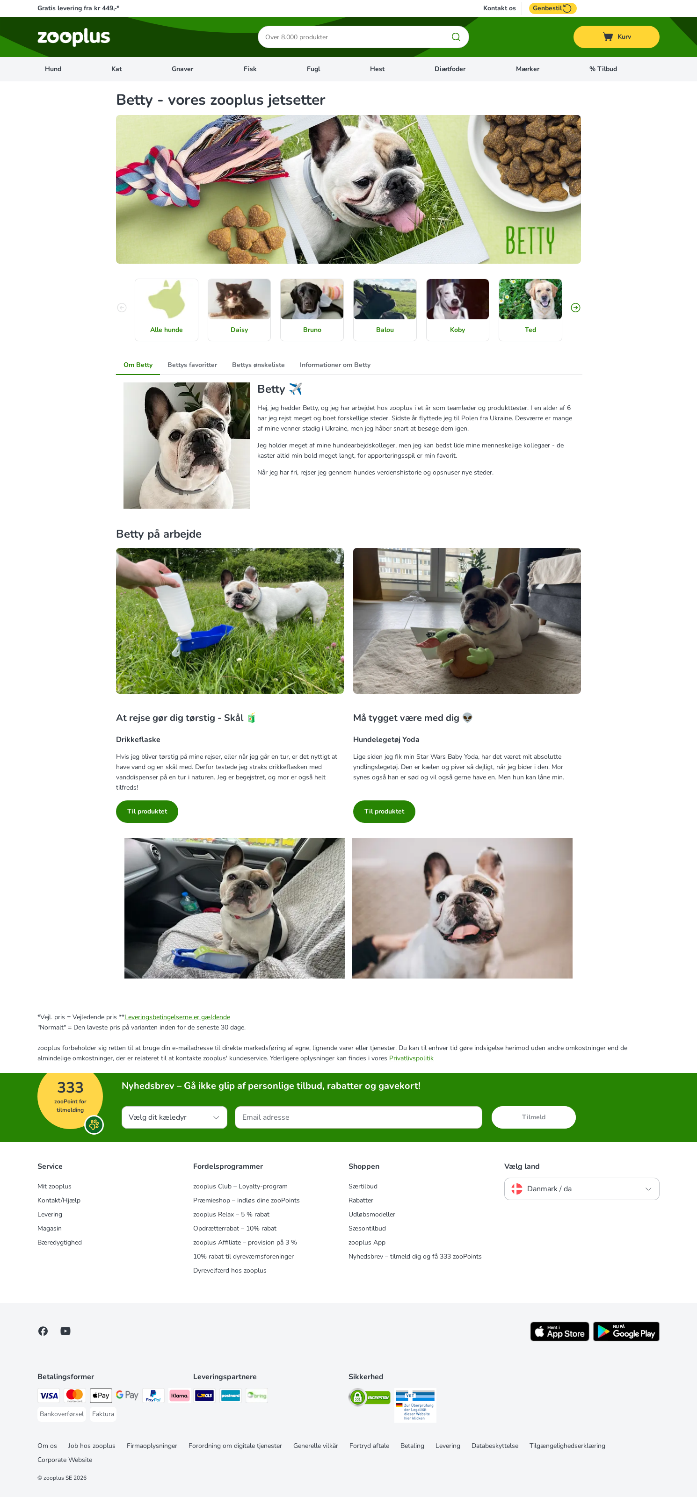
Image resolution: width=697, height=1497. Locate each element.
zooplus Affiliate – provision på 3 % (245, 1242)
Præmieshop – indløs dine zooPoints (246, 1200)
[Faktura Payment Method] (103, 1414)
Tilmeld (533, 1117)
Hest (377, 69)
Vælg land (522, 1166)
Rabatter (360, 1200)
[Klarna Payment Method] (179, 1397)
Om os (47, 1445)
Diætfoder (450, 69)
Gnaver (182, 69)
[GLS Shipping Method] (204, 1397)
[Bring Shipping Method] (257, 1397)
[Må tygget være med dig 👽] (467, 624)
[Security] (369, 1399)
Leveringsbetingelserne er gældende (177, 1017)
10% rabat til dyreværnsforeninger (243, 1256)
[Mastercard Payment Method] (75, 1397)
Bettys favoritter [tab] (192, 364)
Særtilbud (363, 1186)
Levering (49, 1214)
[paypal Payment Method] (153, 1397)
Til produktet (147, 811)
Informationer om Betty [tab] (335, 364)
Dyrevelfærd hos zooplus (230, 1270)
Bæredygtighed (59, 1242)
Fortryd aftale (369, 1445)
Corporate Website (64, 1459)
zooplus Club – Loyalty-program (240, 1186)
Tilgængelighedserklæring (567, 1445)
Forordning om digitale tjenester (235, 1445)
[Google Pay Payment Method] (127, 1397)
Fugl (313, 69)
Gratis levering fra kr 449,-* (78, 8)
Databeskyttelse (495, 1445)
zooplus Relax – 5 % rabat (231, 1214)
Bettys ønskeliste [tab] (258, 364)
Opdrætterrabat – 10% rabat (234, 1228)
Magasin (49, 1228)
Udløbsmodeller (371, 1214)
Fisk (250, 69)
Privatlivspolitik (411, 1058)
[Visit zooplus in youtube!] (65, 1331)
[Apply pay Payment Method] (101, 1397)
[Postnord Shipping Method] (230, 1397)
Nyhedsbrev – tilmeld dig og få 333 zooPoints (415, 1256)
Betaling (412, 1445)
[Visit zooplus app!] (559, 1339)
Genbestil (553, 8)
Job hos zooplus (92, 1445)
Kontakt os (499, 8)
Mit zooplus (54, 1186)
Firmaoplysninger (152, 1445)
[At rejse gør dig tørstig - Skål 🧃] (230, 624)
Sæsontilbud (367, 1228)
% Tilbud (603, 69)
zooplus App (366, 1242)
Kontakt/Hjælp (58, 1200)
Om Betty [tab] (137, 364)
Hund (53, 69)
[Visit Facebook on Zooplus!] (43, 1331)
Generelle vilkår (315, 1445)
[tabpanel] (348, 445)
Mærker (527, 69)
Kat (116, 69)
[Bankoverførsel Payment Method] (62, 1414)
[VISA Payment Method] (48, 1397)
